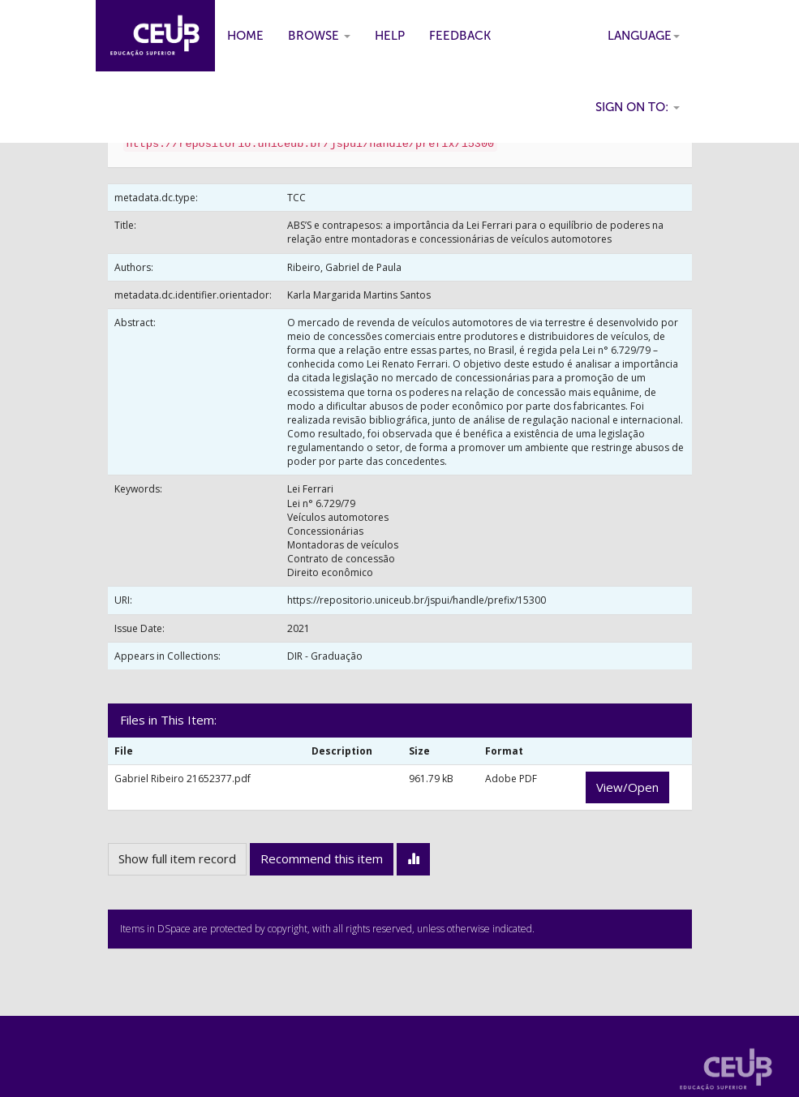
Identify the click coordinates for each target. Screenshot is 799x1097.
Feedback (460, 35)
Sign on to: (637, 107)
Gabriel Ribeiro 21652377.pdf (182, 778)
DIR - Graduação (325, 656)
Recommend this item (321, 858)
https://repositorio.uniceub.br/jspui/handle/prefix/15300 (416, 600)
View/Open (627, 787)
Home (245, 35)
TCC (296, 197)
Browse (319, 35)
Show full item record (177, 858)
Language (644, 35)
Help (390, 35)
